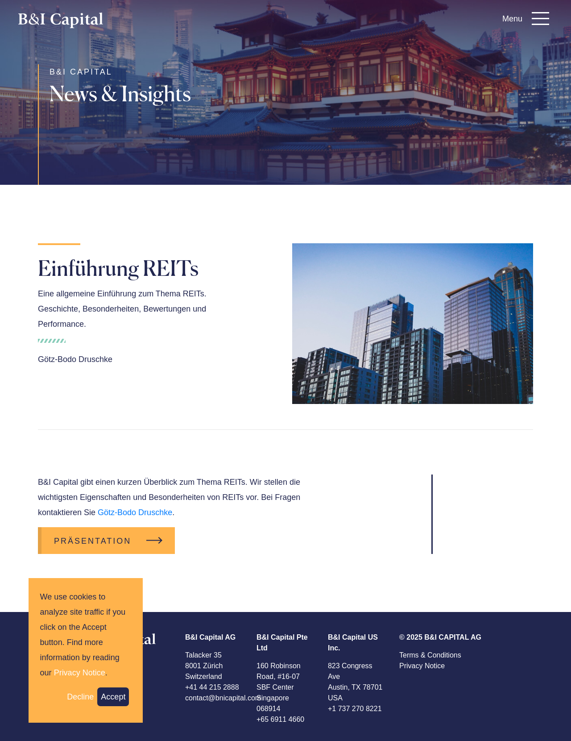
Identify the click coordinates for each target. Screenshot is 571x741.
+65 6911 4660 (280, 719)
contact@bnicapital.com (223, 698)
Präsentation (92, 541)
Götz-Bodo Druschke (135, 512)
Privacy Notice (422, 666)
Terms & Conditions (430, 655)
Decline (80, 696)
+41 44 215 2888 (212, 687)
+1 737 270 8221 (355, 708)
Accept (113, 696)
